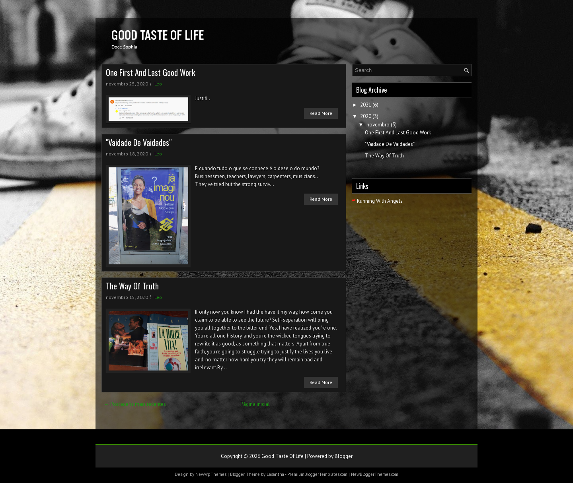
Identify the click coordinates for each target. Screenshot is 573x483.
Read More (321, 113)
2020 (365, 116)
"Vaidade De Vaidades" (139, 142)
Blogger (344, 456)
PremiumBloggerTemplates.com (317, 474)
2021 (365, 104)
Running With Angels (380, 201)
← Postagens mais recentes (135, 404)
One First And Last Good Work (150, 72)
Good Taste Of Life (282, 456)
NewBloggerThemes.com (374, 474)
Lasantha (275, 474)
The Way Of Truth (132, 286)
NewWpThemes (210, 474)
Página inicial (255, 404)
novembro (378, 124)
